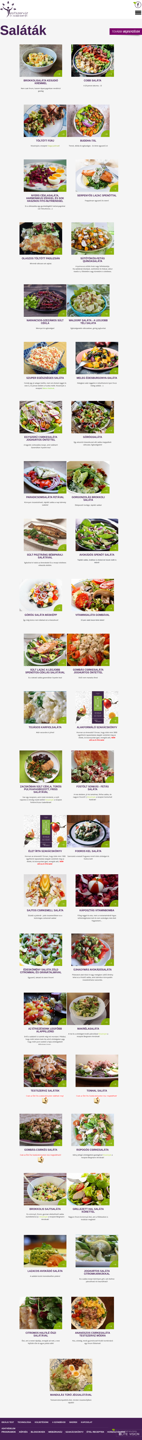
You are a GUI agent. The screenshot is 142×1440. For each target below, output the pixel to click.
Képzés (23, 1432)
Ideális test (8, 1422)
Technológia (24, 1422)
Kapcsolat (86, 1422)
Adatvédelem (8, 1428)
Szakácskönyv (74, 1432)
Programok (9, 1432)
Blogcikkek (38, 1432)
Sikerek (73, 1422)
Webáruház (55, 1432)
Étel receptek (95, 1432)
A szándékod (59, 1422)
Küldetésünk (42, 1422)
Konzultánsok (116, 1432)
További (126, 31)
